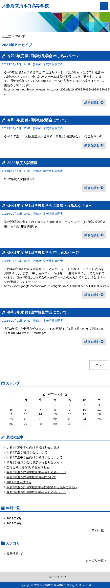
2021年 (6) (13, 523)
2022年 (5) (13, 518)
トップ (6, 36)
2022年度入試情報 (22, 163)
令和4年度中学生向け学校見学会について (34, 457)
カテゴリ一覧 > (96, 560)
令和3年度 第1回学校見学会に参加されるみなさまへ (49, 205)
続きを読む (92, 102)
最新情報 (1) (14, 553)
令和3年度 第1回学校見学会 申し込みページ (43, 252)
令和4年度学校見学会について (26, 452)
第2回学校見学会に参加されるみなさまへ (34, 462)
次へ (98, 365)
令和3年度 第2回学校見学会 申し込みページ (43, 56)
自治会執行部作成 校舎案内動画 (28, 467)
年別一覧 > (99, 530)
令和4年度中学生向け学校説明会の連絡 (33, 447)
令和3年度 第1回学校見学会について (37, 312)
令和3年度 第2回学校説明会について (37, 120)
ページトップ (57, 577)
